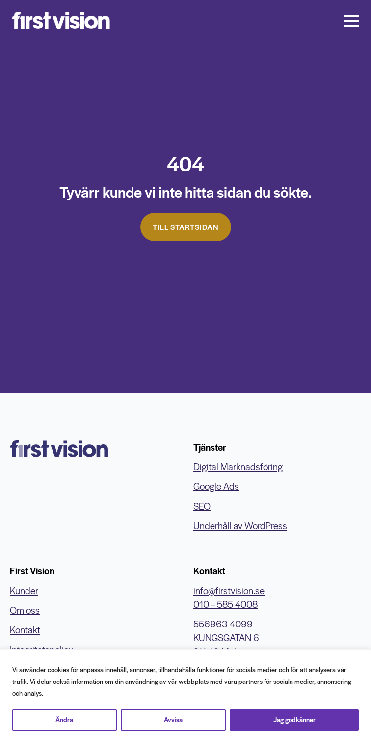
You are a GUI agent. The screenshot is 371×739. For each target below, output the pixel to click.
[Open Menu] (351, 20)
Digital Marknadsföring (238, 466)
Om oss (25, 610)
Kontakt (25, 629)
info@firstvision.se (229, 590)
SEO (202, 505)
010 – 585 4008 (225, 604)
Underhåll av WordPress (240, 525)
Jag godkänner (294, 719)
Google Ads (216, 486)
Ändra (64, 719)
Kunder (24, 590)
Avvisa (173, 719)
